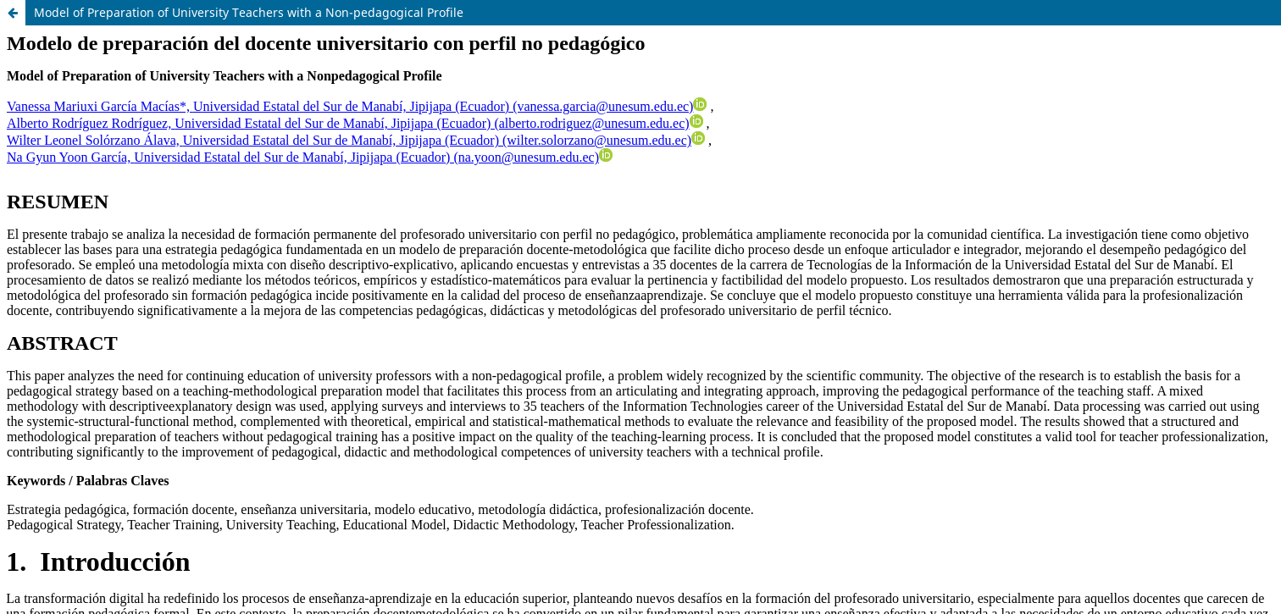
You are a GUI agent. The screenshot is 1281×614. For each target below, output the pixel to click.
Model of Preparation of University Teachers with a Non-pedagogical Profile (248, 12)
